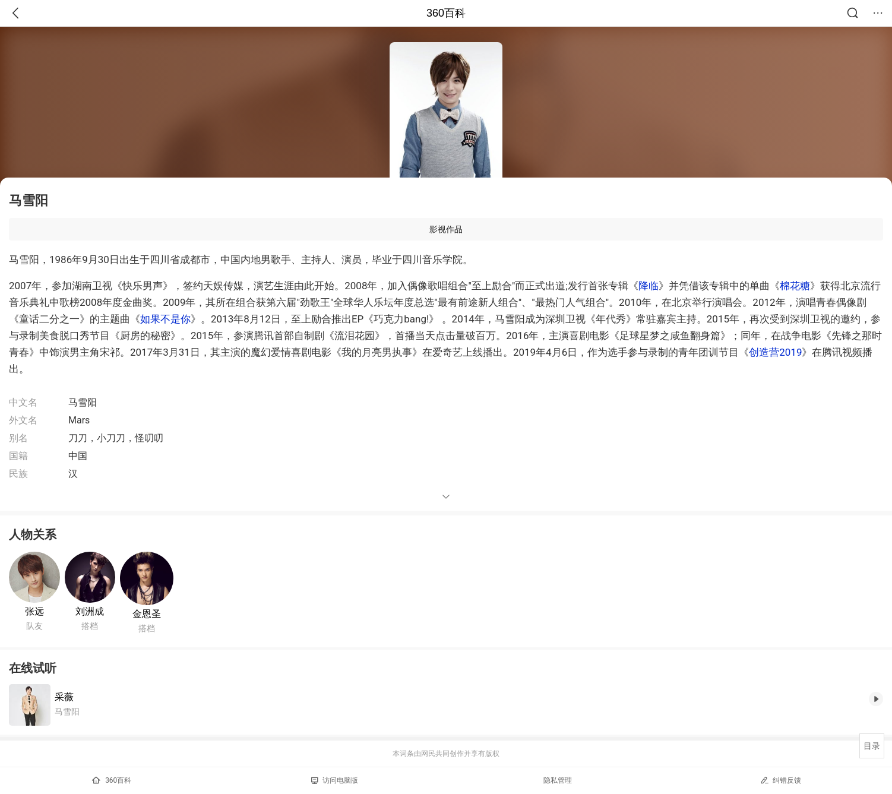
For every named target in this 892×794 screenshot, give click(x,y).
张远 (34, 611)
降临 (648, 286)
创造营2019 (775, 352)
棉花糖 (795, 286)
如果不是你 (165, 319)
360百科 (446, 13)
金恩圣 (146, 613)
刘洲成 (89, 611)
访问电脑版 (334, 780)
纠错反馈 (780, 780)
